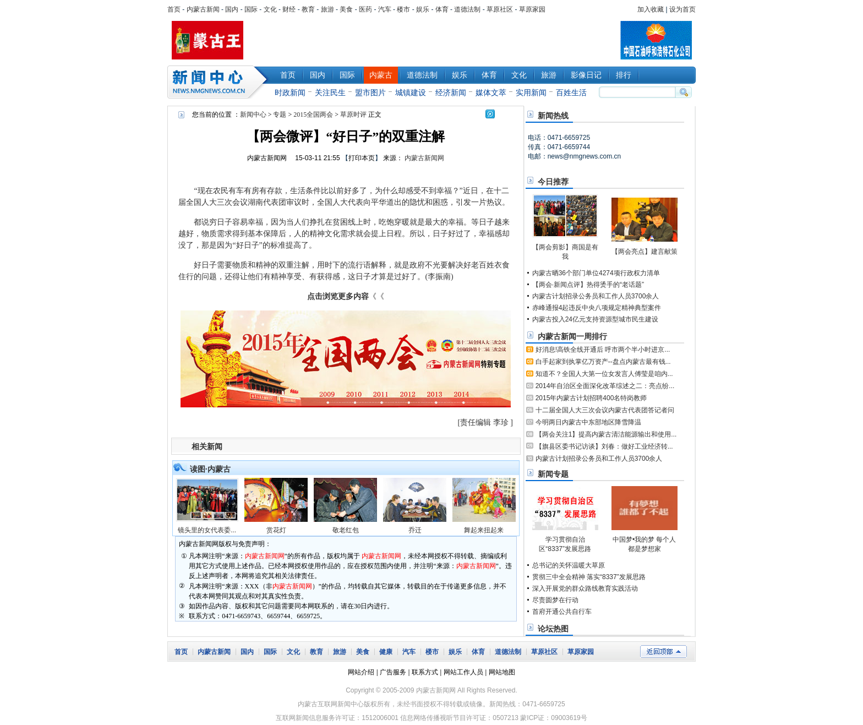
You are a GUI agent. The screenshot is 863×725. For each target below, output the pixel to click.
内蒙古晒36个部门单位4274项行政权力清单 (596, 273)
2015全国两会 (313, 114)
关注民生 (330, 92)
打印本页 (361, 158)
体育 (442, 9)
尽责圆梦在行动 (555, 600)
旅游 (327, 9)
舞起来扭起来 (484, 530)
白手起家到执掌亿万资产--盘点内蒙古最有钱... (603, 362)
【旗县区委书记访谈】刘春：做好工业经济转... (604, 446)
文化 (270, 9)
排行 (623, 74)
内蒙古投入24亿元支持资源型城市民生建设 (595, 319)
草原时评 (353, 114)
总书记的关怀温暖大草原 (568, 565)
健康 (385, 652)
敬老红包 (345, 530)
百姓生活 (571, 92)
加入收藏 (650, 9)
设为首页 (682, 9)
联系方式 (425, 672)
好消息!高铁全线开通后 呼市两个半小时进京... (603, 349)
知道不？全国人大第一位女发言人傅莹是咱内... (604, 374)
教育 (308, 9)
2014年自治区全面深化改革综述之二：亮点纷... (605, 386)
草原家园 (532, 9)
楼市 (403, 9)
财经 (289, 9)
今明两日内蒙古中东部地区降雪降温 (588, 422)
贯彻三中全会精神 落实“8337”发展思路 (589, 577)
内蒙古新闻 (203, 9)
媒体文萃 (491, 92)
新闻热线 (553, 115)
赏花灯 (276, 530)
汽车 (384, 9)
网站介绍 (361, 672)
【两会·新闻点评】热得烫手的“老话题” (588, 284)
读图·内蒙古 (210, 469)
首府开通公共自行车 (562, 611)
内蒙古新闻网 (267, 158)
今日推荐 (553, 181)
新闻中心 (219, 82)
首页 (174, 9)
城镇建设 (410, 92)
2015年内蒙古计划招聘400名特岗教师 (591, 398)
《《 (345, 296)
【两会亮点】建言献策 (644, 251)
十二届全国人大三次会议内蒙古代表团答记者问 (605, 410)
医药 (365, 9)
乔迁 (415, 530)
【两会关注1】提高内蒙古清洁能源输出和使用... (606, 434)
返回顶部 (663, 651)
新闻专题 (553, 474)
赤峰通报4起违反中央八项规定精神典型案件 (597, 308)
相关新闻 (207, 446)
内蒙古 (380, 74)
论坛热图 (553, 628)
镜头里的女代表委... (207, 530)
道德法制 (467, 9)
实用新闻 (531, 92)
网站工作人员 (463, 672)
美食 (346, 9)
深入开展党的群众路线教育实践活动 (585, 588)
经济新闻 (450, 92)
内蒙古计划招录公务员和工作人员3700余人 (595, 296)
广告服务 (393, 672)
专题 (279, 114)
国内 (231, 9)
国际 (251, 9)
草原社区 (500, 9)
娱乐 (422, 9)
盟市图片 (370, 92)
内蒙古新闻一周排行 (572, 336)
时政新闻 (290, 92)
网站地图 (502, 672)
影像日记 (586, 74)
